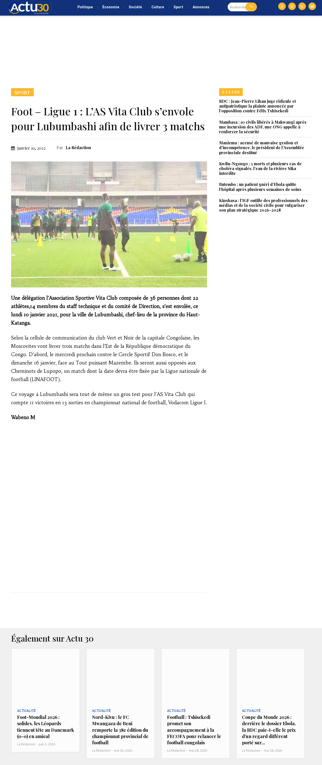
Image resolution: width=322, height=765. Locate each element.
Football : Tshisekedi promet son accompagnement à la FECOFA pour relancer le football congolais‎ (194, 730)
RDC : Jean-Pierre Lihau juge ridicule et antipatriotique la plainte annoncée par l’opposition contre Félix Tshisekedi (257, 105)
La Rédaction (78, 147)
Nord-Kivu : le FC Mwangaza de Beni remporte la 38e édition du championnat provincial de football (120, 730)
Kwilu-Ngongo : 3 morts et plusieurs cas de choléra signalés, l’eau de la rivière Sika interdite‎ (260, 168)
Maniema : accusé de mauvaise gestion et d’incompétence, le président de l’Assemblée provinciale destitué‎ (261, 147)
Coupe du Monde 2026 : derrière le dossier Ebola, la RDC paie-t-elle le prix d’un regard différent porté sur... (269, 730)
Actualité (26, 711)
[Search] (251, 7)
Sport (22, 92)
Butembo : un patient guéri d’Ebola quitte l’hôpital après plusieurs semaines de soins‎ (260, 187)
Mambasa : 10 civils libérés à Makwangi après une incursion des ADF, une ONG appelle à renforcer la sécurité (262, 126)
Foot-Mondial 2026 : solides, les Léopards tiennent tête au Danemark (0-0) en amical (45, 726)
